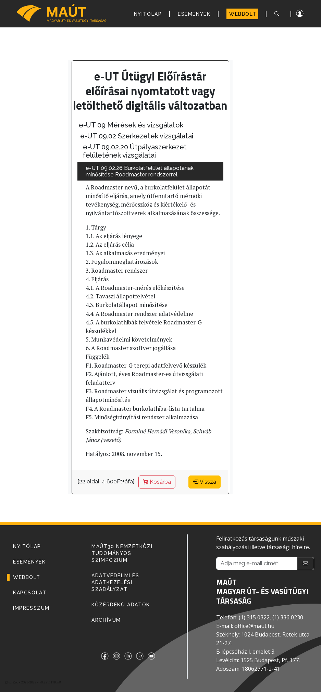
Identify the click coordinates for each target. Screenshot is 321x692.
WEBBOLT (242, 14)
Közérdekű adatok (120, 604)
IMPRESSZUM (31, 608)
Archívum (106, 620)
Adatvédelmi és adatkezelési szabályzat (115, 582)
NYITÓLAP (148, 14)
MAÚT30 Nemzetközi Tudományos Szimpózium (121, 553)
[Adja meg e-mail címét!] (256, 563)
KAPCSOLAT (29, 592)
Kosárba (157, 482)
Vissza (204, 482)
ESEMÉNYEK (194, 14)
